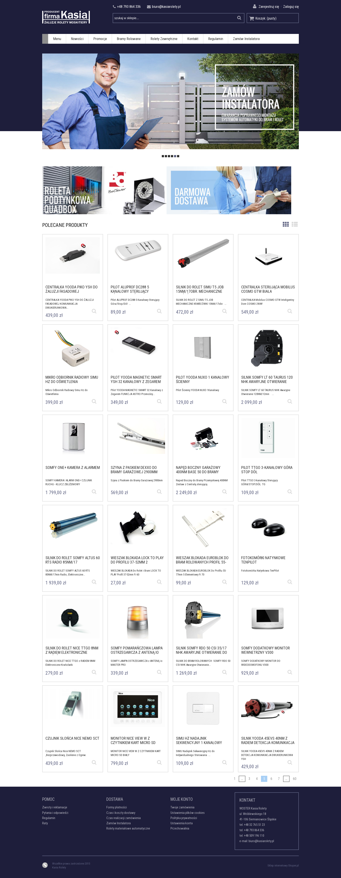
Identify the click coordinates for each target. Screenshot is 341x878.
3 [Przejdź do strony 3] (249, 779)
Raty (45, 823)
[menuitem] (57, 39)
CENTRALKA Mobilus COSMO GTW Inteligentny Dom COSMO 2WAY (267, 301)
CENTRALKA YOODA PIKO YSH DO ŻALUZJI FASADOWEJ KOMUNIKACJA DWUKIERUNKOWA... (69, 302)
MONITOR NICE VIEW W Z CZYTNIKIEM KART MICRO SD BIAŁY (136, 753)
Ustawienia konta (181, 823)
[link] (170, 101)
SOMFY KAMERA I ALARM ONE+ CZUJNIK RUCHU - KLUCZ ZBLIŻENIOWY (68, 482)
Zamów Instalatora (118, 823)
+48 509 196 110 (254, 836)
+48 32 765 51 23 (254, 825)
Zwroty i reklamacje (54, 807)
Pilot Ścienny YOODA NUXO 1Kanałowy (198, 390)
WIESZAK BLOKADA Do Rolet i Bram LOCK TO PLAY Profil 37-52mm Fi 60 (136, 572)
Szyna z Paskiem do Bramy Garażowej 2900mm (137, 480)
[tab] (163, 156)
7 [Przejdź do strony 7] (279, 779)
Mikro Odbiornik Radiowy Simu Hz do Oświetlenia (66, 392)
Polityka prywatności (183, 818)
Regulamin (48, 818)
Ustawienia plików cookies (187, 813)
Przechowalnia (179, 828)
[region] (170, 101)
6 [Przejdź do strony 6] (271, 779)
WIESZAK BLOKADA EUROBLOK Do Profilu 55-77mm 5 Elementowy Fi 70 (201, 572)
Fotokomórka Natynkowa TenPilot (260, 570)
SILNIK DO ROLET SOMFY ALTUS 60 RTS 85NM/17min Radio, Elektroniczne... (67, 572)
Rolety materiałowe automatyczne (128, 828)
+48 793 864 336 (254, 830)
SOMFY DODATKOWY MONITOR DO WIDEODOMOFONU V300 (260, 662)
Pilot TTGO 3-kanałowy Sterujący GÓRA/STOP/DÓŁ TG (259, 482)
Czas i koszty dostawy (120, 813)
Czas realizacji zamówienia (123, 818)
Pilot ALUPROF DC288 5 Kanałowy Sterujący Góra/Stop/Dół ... (135, 301)
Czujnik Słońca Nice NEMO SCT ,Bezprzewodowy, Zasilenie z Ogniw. (66, 753)
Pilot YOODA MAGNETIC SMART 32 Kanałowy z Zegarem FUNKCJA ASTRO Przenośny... (137, 392)
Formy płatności (116, 807)
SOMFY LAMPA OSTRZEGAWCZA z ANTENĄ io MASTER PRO (136, 662)
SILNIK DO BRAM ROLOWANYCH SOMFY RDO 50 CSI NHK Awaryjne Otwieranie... (203, 662)
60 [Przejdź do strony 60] (294, 779)
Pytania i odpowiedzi (55, 813)
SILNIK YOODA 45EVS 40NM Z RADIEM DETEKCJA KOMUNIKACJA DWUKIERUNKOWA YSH (267, 753)
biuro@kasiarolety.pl (261, 841)
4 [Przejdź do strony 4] (257, 779)
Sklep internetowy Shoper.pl (283, 865)
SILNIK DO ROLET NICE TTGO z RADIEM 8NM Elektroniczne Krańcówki (70, 662)
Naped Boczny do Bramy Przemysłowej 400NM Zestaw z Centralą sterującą (202, 482)
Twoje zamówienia (182, 807)
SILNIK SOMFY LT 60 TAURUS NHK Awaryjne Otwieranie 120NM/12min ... (265, 392)
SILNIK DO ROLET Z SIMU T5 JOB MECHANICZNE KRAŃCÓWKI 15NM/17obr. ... (201, 301)
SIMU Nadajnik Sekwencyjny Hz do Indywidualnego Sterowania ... (195, 753)
